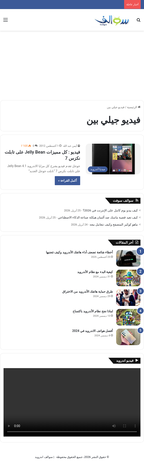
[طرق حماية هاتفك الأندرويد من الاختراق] (128, 297)
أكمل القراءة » (67, 180)
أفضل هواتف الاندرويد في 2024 (92, 331)
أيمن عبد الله (70, 145)
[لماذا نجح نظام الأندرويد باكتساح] (128, 317)
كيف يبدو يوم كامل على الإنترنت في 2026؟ (110, 210)
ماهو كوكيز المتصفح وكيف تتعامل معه (114, 224)
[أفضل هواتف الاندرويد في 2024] (128, 337)
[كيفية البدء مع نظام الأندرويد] (128, 278)
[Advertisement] (72, 64)
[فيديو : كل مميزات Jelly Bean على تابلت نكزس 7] (113, 159)
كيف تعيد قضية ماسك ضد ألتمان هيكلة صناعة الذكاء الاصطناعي (98, 217)
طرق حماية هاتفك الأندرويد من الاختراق (87, 291)
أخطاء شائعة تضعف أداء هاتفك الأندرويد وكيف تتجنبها (79, 252)
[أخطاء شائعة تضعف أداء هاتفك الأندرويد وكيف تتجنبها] (128, 258)
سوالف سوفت (123, 201)
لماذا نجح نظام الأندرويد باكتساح (93, 311)
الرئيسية (133, 107)
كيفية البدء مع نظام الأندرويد (95, 272)
